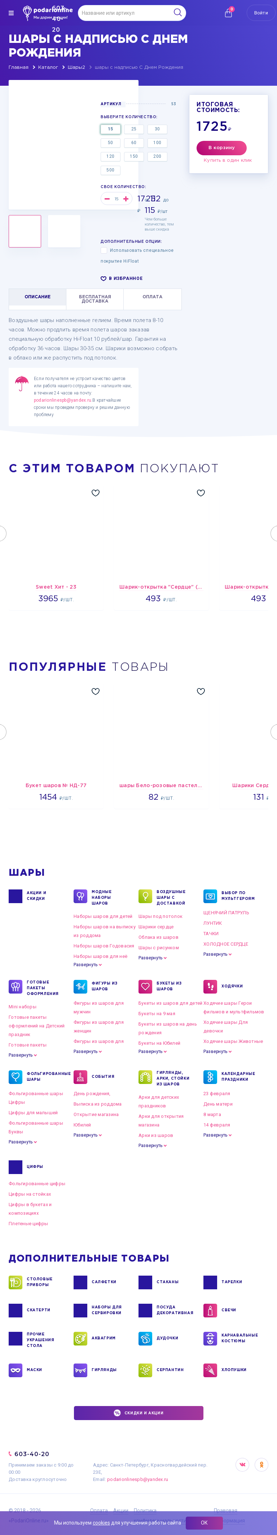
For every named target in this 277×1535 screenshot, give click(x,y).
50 (110, 142)
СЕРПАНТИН (170, 1370)
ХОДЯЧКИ (232, 987)
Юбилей (82, 1125)
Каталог (48, 68)
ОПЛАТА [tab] (152, 297)
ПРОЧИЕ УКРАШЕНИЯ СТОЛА (40, 1340)
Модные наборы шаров (102, 897)
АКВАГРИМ (104, 1339)
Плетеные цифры (28, 1223)
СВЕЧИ (228, 1310)
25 (134, 128)
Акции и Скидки (36, 896)
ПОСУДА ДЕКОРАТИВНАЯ (174, 1310)
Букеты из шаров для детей (170, 1003)
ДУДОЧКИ (167, 1339)
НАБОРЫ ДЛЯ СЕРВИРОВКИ (107, 1310)
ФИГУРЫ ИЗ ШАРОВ (104, 987)
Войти (261, 12)
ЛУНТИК (212, 923)
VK (242, 1465)
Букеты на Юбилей (159, 1043)
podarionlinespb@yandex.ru (62, 400)
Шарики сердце (155, 926)
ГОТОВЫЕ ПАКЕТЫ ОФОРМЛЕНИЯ (43, 988)
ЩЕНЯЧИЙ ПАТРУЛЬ (226, 912)
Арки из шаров (155, 1135)
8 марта (212, 1114)
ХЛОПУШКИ (234, 1370)
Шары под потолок (160, 916)
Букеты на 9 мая (156, 1013)
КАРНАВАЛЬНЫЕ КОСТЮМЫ (239, 1339)
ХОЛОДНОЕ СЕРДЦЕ (225, 944)
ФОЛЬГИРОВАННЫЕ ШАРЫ (44, 1077)
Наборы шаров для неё (100, 956)
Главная (18, 68)
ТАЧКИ (211, 933)
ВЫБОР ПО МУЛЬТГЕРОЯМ (238, 896)
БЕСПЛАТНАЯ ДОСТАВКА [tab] (95, 299)
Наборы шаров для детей (103, 916)
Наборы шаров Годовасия (104, 946)
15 (110, 128)
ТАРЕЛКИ (231, 1282)
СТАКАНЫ (168, 1282)
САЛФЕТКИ (104, 1282)
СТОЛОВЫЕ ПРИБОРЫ (40, 1282)
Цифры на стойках (30, 1194)
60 (134, 142)
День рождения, (92, 1093)
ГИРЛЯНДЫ (104, 1370)
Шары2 (76, 68)
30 (157, 128)
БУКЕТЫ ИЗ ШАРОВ (169, 987)
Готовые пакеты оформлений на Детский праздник (37, 1025)
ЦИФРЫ (35, 1167)
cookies (101, 1523)
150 (134, 156)
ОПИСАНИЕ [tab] (37, 297)
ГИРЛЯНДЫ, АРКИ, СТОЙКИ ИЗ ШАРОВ (173, 1078)
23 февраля (216, 1093)
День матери (218, 1104)
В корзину (221, 148)
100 (157, 142)
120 (110, 156)
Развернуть (85, 964)
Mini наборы (22, 1006)
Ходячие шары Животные (233, 1041)
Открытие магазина (96, 1114)
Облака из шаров (158, 937)
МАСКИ (34, 1370)
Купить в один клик (228, 160)
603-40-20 (31, 1454)
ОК (204, 1523)
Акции (120, 1510)
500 (110, 170)
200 (157, 156)
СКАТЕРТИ (38, 1310)
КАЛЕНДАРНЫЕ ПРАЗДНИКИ (238, 1077)
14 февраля (216, 1125)
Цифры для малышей (33, 1112)
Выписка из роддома (98, 1104)
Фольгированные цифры (37, 1183)
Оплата (99, 1510)
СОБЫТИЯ (103, 1077)
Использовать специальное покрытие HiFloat (137, 255)
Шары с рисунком (158, 947)
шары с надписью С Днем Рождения (139, 68)
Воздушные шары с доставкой (171, 897)
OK (261, 1465)
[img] (11, 13)
